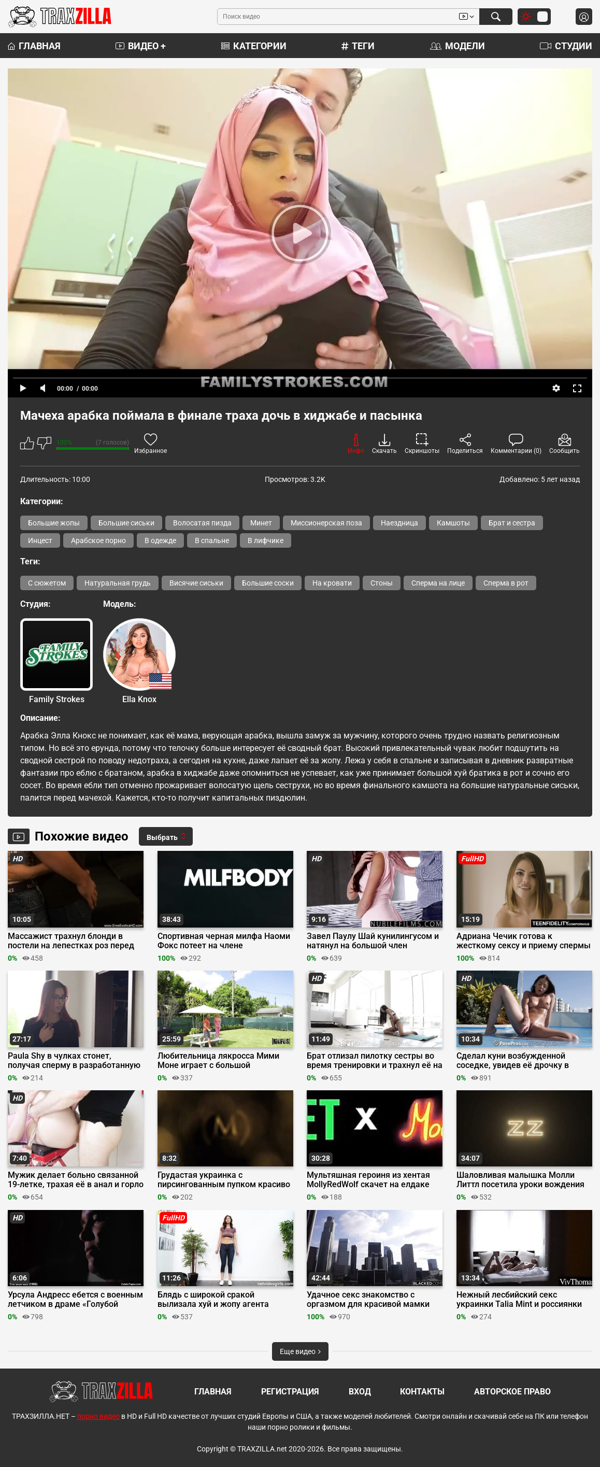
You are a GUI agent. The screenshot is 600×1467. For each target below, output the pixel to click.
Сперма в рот (505, 583)
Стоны (381, 583)
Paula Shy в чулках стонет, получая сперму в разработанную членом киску (74, 1060)
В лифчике (265, 540)
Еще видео (300, 1351)
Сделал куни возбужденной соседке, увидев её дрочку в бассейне (512, 1060)
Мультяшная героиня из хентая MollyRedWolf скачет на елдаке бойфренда (368, 1180)
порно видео (98, 1416)
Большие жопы (54, 523)
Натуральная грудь (117, 583)
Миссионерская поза (326, 523)
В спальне (212, 540)
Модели (457, 45)
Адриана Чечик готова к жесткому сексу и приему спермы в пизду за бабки (523, 941)
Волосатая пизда (202, 523)
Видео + (141, 45)
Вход (360, 1392)
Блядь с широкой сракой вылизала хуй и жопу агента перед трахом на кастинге (213, 1299)
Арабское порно (98, 540)
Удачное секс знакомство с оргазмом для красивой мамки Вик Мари (368, 1299)
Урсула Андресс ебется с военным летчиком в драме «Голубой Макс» (75, 1299)
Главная (34, 45)
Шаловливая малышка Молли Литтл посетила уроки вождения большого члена (520, 1180)
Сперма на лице (438, 583)
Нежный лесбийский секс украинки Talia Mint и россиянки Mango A (519, 1299)
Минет (261, 523)
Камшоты (453, 523)
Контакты (422, 1392)
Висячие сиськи (196, 583)
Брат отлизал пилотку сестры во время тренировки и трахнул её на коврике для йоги (374, 1060)
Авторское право (512, 1392)
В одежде (160, 540)
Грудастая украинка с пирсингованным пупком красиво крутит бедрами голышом (224, 1180)
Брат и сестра (512, 523)
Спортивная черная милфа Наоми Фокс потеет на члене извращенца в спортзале (224, 941)
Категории (254, 45)
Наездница (399, 523)
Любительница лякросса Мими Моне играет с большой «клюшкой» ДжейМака (218, 1060)
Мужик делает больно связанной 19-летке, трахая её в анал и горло (76, 1180)
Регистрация (290, 1392)
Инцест (40, 540)
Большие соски (268, 583)
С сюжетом (47, 583)
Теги (358, 45)
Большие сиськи (126, 523)
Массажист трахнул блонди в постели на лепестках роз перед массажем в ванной (71, 941)
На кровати (332, 583)
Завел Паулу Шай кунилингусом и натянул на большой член (373, 941)
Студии (566, 45)
